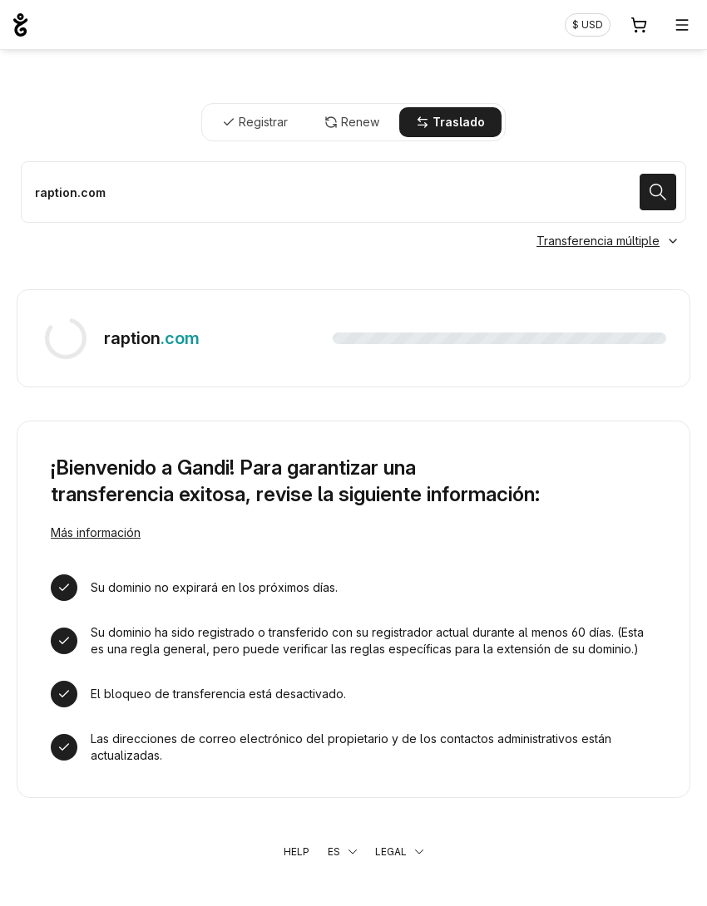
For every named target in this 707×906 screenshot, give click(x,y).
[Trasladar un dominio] (353, 192)
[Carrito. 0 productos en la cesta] (639, 25)
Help (296, 851)
